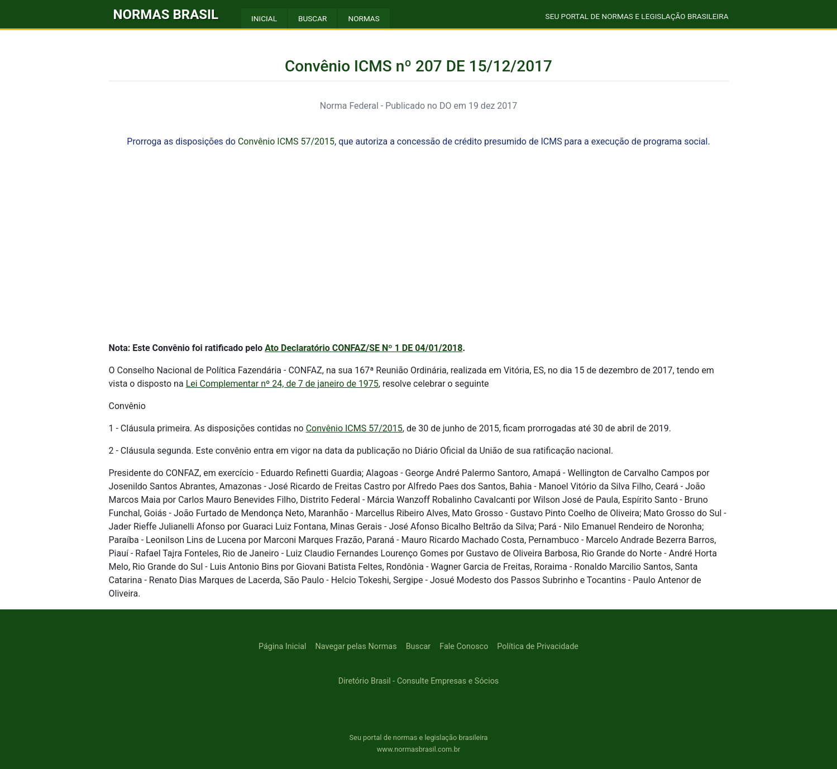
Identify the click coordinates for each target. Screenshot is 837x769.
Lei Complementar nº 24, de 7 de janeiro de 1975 (282, 383)
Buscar (418, 646)
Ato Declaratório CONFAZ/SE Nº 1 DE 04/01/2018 (363, 348)
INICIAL (264, 18)
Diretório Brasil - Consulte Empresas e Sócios (418, 681)
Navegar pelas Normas (356, 646)
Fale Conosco (463, 646)
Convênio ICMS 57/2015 (286, 141)
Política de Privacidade (537, 646)
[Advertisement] (419, 254)
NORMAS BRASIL (166, 14)
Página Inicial (282, 646)
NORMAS (363, 18)
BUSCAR (312, 18)
